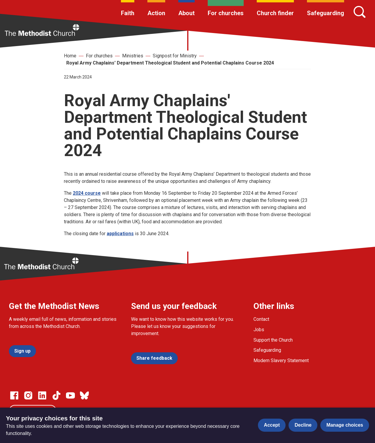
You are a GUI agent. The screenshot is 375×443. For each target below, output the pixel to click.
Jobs (258, 329)
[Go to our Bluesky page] (84, 395)
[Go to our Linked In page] (42, 395)
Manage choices (344, 425)
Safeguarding (325, 13)
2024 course (87, 193)
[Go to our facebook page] (14, 395)
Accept (272, 425)
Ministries (132, 56)
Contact (261, 319)
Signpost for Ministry (175, 56)
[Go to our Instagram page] (28, 395)
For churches (226, 13)
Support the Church (273, 340)
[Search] (359, 12)
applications (120, 233)
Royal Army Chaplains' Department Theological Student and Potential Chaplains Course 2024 (170, 63)
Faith (127, 13)
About (186, 13)
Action (156, 13)
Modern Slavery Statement (281, 360)
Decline (302, 425)
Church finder (275, 13)
